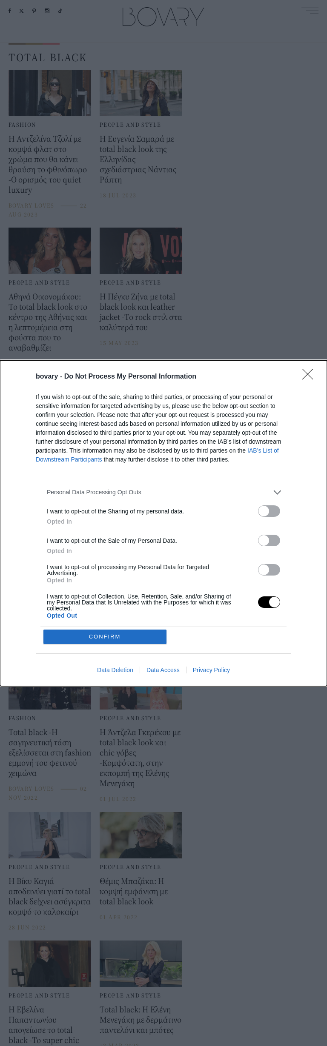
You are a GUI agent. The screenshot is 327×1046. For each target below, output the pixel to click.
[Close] (310, 377)
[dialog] (163, 523)
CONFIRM (105, 636)
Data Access (163, 670)
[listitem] (163, 492)
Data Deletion (115, 670)
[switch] (269, 511)
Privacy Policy (211, 670)
